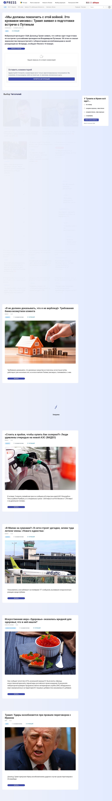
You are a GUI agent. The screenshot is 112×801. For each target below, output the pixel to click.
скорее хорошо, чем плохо (95, 108)
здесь (60, 75)
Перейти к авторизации (41, 79)
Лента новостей (35, 3)
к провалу (89, 116)
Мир (7, 31)
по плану (89, 104)
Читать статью (16, 48)
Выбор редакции (60, 3)
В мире (23, 3)
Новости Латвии (47, 3)
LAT (5, 7)
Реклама (83, 7)
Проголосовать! (91, 120)
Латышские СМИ (73, 3)
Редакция (77, 7)
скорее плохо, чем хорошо (95, 112)
